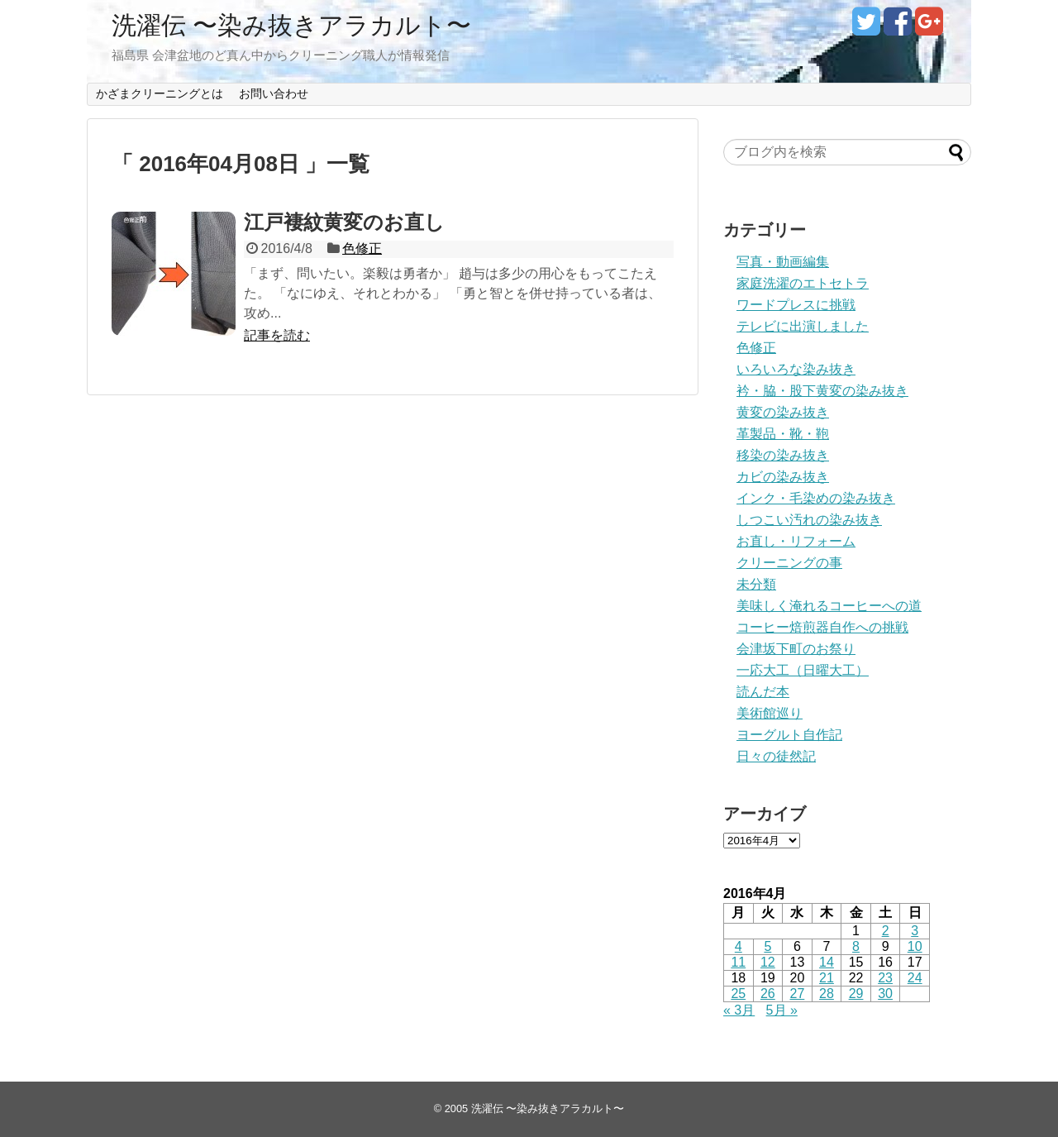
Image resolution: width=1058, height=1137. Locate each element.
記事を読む (277, 335)
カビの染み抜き (782, 477)
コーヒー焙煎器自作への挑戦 (822, 627)
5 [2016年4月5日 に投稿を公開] (767, 946)
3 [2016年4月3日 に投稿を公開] (914, 931)
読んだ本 (762, 692)
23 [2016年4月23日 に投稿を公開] (885, 978)
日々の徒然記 (776, 756)
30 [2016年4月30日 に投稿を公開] (885, 994)
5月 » (782, 1010)
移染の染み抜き (782, 455)
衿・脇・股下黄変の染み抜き (822, 391)
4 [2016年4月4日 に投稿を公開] (738, 946)
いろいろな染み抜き (795, 369)
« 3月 (739, 1010)
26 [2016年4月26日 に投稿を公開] (767, 994)
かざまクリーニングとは (159, 93)
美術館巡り (769, 713)
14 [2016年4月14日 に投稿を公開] (826, 962)
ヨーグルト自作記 (789, 735)
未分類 (756, 584)
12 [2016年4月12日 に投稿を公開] (767, 962)
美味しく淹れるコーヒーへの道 (829, 606)
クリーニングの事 (789, 563)
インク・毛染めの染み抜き (815, 498)
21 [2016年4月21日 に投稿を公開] (826, 978)
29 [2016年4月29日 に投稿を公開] (856, 994)
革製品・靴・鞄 (782, 434)
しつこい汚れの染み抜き (809, 520)
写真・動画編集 (782, 262)
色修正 (362, 248)
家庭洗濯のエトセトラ (802, 283)
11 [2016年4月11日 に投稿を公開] (738, 962)
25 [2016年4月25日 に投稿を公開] (738, 994)
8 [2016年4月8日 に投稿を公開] (856, 946)
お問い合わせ (273, 93)
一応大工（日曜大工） (802, 670)
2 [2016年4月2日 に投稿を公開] (885, 931)
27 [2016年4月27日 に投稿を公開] (797, 994)
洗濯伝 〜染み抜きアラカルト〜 (291, 25)
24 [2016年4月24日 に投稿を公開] (915, 978)
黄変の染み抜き (782, 412)
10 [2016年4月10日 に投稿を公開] (915, 946)
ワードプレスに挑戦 (795, 305)
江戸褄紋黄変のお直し (344, 222)
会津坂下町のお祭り (795, 649)
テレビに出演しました (802, 326)
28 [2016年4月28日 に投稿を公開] (826, 994)
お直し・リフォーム (795, 541)
